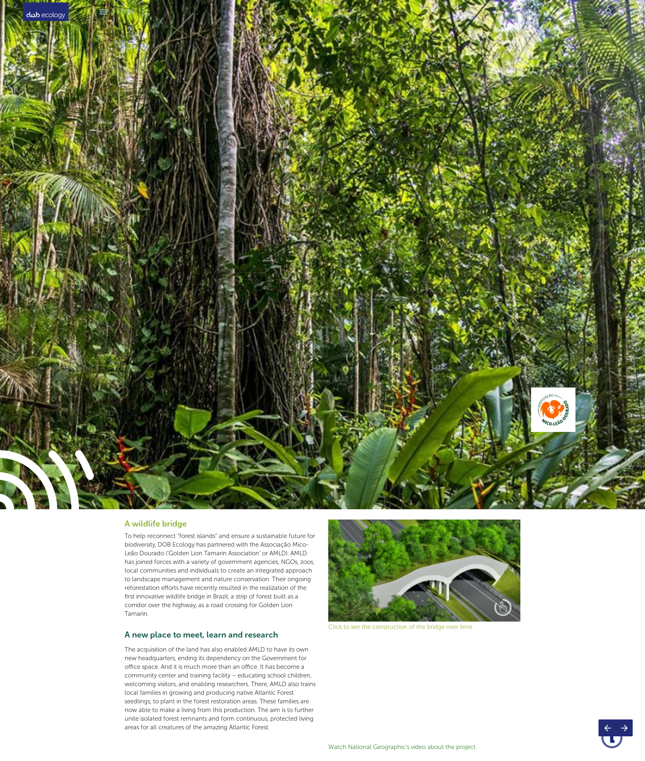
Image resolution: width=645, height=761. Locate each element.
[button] (633, 11)
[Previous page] (607, 727)
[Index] (103, 11)
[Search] (609, 11)
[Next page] (624, 727)
